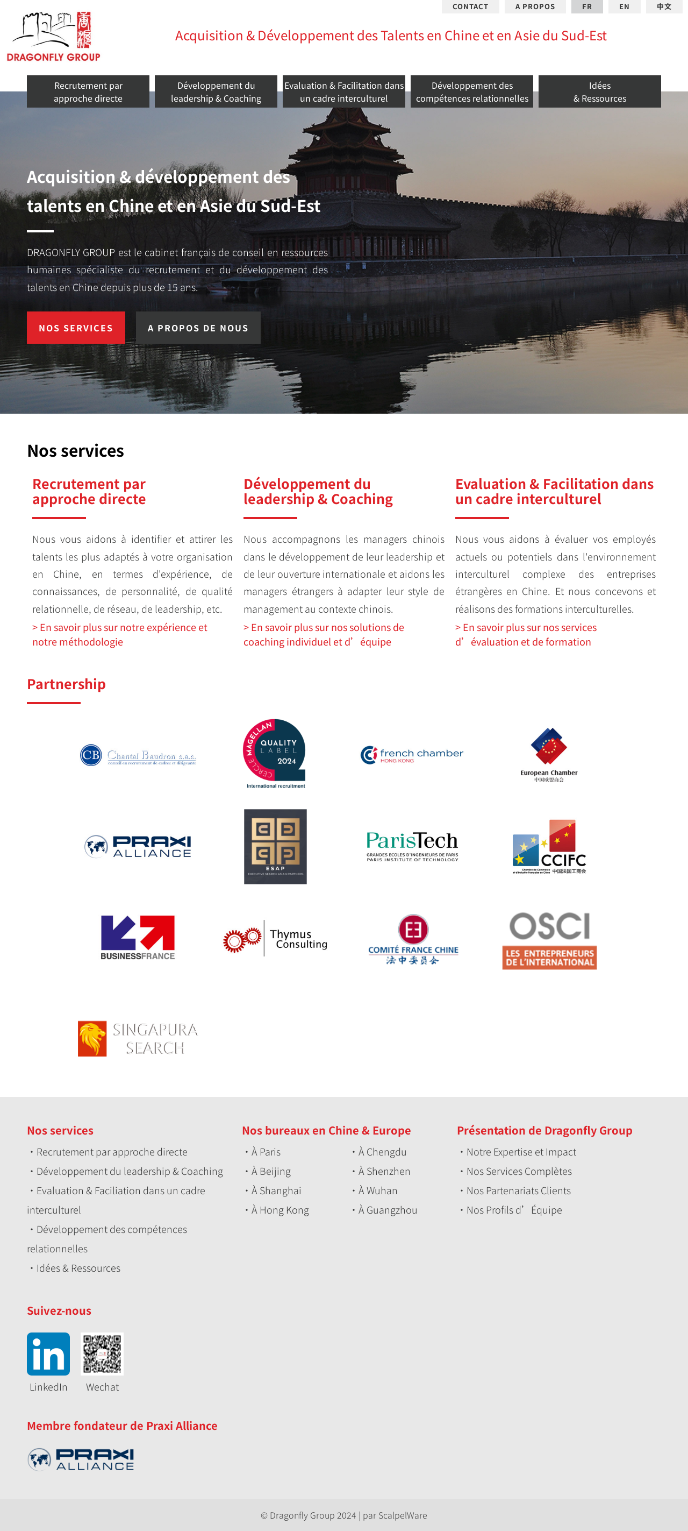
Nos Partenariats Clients (519, 1190)
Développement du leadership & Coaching (130, 1171)
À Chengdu (383, 1151)
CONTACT (471, 7)
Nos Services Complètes (519, 1171)
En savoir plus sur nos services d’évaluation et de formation (526, 634)
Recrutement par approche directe (112, 1151)
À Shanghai (277, 1190)
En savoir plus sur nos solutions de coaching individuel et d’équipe (323, 634)
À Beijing (271, 1171)
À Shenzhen (385, 1171)
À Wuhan (378, 1190)
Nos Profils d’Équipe (514, 1209)
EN (624, 7)
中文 (664, 7)
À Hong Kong (280, 1209)
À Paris (266, 1151)
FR (587, 7)
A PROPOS (535, 7)
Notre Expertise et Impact (521, 1151)
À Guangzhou (388, 1209)
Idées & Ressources (78, 1267)
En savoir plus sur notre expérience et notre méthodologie (119, 634)
